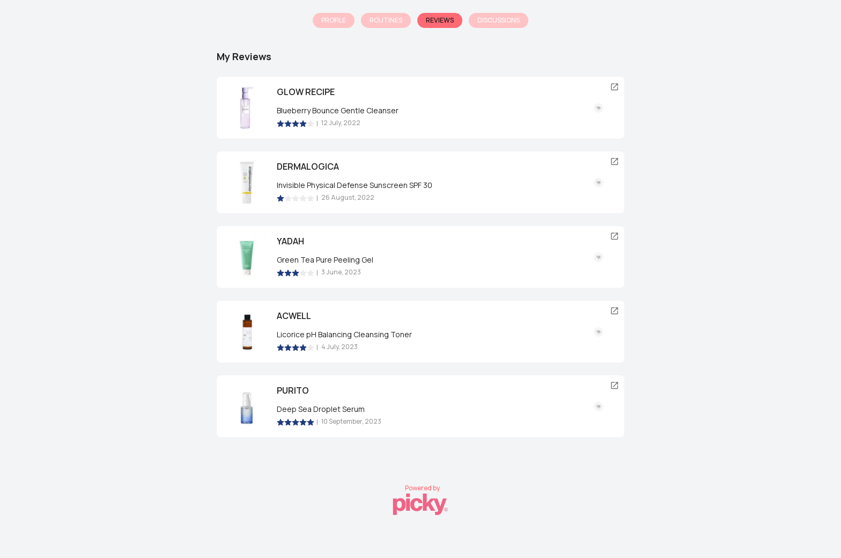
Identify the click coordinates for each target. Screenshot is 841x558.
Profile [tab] (333, 20)
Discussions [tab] (498, 20)
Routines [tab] (386, 20)
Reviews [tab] (440, 20)
